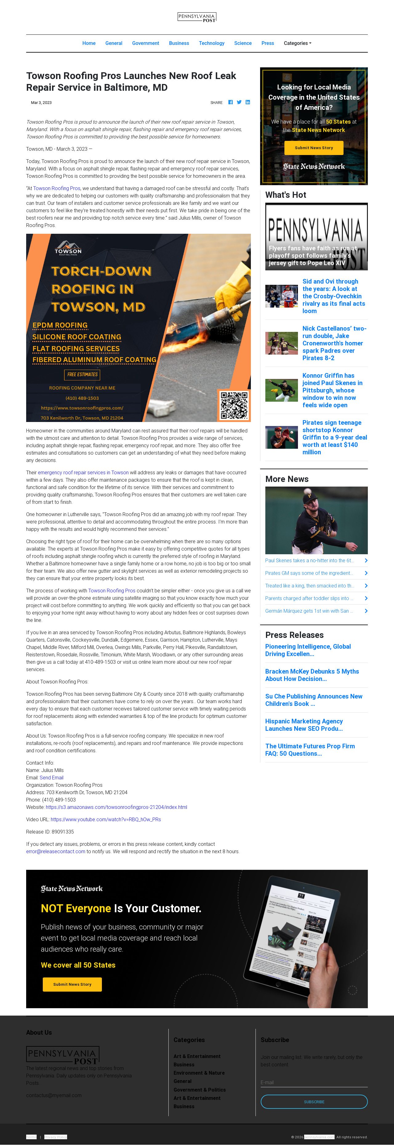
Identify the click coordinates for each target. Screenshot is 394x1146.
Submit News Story (314, 147)
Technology (211, 43)
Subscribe (314, 1101)
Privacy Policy (55, 1137)
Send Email (51, 777)
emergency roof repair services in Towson (83, 472)
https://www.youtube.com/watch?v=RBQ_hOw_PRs (106, 819)
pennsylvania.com (319, 1137)
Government (145, 43)
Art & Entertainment (197, 1056)
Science (243, 43)
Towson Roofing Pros (56, 188)
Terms (31, 1137)
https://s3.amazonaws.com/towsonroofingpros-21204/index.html (116, 807)
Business (179, 43)
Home (91, 42)
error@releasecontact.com (55, 851)
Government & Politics (200, 1090)
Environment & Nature (199, 1073)
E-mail (267, 1082)
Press (268, 43)
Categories (296, 43)
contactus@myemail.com (54, 1095)
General (114, 43)
